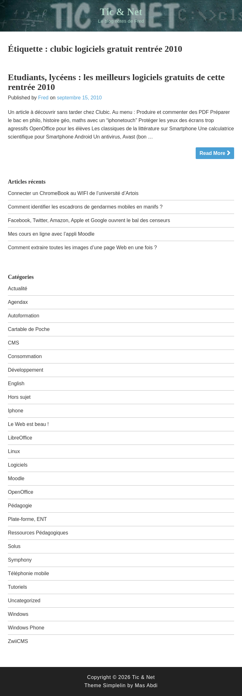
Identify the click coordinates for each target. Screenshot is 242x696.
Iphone (15, 410)
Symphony (20, 560)
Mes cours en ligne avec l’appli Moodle (51, 234)
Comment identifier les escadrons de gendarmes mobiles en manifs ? (85, 206)
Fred (43, 97)
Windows (18, 614)
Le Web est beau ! (28, 424)
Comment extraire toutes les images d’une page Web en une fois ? (82, 247)
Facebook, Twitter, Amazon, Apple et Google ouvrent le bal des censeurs (89, 220)
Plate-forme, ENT (27, 519)
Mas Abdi (146, 685)
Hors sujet (19, 397)
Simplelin (114, 685)
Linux (14, 451)
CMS (13, 342)
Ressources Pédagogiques (38, 532)
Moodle (16, 478)
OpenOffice (20, 492)
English (16, 383)
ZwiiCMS (18, 641)
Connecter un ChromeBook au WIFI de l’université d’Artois (73, 193)
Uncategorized (24, 600)
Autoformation (23, 315)
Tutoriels (17, 587)
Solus (14, 546)
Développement (25, 370)
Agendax (18, 302)
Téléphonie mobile (28, 573)
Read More (212, 153)
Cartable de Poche (29, 329)
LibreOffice (20, 437)
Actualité (17, 288)
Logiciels (17, 465)
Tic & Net (121, 11)
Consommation (25, 356)
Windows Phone (26, 627)
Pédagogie (20, 505)
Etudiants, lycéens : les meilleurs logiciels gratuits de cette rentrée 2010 (116, 82)
